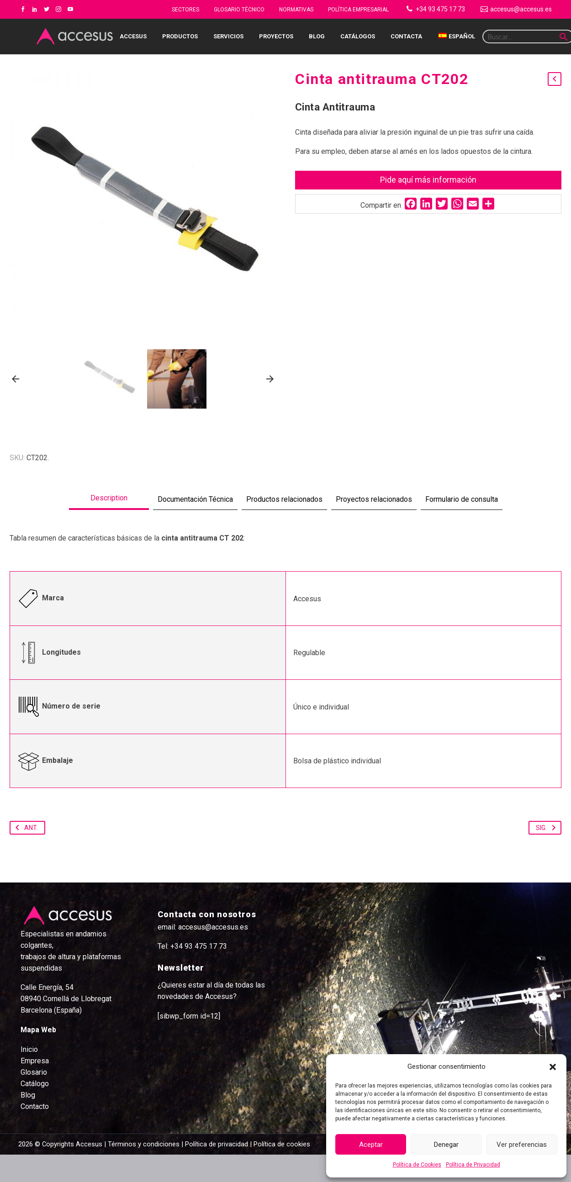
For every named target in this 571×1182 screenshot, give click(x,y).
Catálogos (357, 36)
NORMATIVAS (296, 9)
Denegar (446, 1144)
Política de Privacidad (473, 1164)
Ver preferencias (522, 1144)
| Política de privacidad (214, 1171)
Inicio (29, 1076)
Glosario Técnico (239, 9)
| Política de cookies (279, 1171)
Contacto (35, 1133)
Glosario (34, 1099)
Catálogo (35, 1111)
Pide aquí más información (428, 179)
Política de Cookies (417, 1164)
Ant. (25, 855)
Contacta (406, 36)
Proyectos (276, 36)
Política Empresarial (358, 9)
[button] (552, 1067)
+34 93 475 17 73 (440, 9)
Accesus (133, 36)
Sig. (547, 855)
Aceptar (371, 1144)
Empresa (35, 1088)
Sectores (185, 9)
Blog (317, 36)
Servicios (228, 36)
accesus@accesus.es (521, 9)
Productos (180, 36)
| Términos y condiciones (141, 1171)
